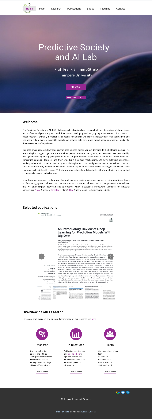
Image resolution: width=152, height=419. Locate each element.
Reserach (76, 86)
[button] (42, 256)
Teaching (105, 8)
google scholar (74, 354)
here (94, 319)
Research (56, 8)
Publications (74, 8)
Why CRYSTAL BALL (76, 98)
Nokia (38, 190)
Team (42, 8)
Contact (120, 8)
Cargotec (54, 190)
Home (29, 8)
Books (90, 8)
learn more (42, 371)
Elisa (71, 190)
